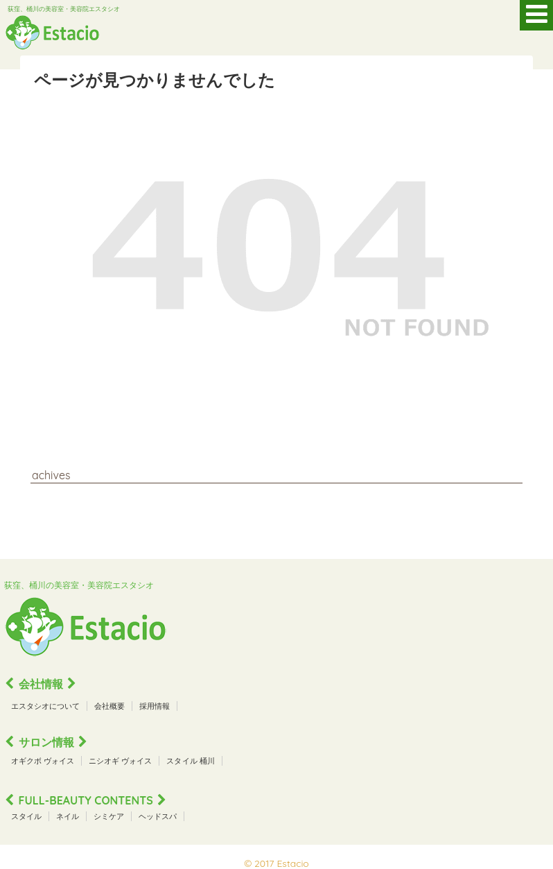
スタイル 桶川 (190, 761)
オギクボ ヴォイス (42, 761)
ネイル (67, 816)
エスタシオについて (45, 706)
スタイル (26, 816)
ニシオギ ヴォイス (120, 761)
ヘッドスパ (158, 816)
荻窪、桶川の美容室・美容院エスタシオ (64, 8)
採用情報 (154, 706)
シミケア (109, 816)
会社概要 (109, 706)
